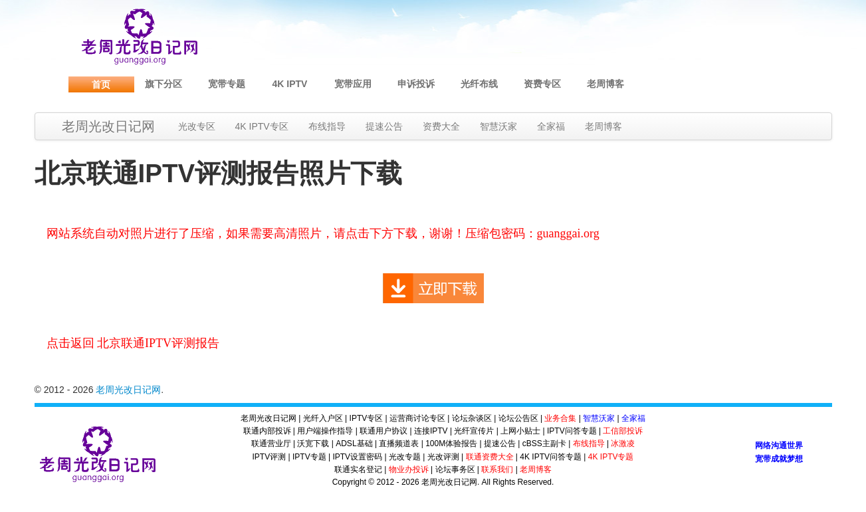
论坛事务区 (455, 469)
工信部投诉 (623, 431)
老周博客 (605, 83)
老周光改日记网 (108, 126)
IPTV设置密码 (357, 456)
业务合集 (560, 418)
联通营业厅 (271, 443)
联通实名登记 (358, 469)
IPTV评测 (269, 456)
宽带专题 (226, 83)
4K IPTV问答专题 (551, 456)
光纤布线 (479, 83)
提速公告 (384, 126)
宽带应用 (353, 83)
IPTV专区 (366, 418)
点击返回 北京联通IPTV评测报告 (133, 343)
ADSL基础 (354, 443)
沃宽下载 (313, 443)
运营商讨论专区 (417, 418)
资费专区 (542, 83)
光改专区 (196, 126)
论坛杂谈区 (472, 418)
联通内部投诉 (267, 431)
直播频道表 (399, 443)
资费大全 (441, 126)
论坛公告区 (518, 418)
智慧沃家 (498, 126)
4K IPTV (290, 83)
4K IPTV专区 (261, 126)
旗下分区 (163, 83)
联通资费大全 (490, 456)
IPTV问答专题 (572, 431)
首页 (101, 84)
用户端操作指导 (325, 431)
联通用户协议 (383, 431)
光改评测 (443, 456)
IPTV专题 (309, 456)
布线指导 (327, 126)
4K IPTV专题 (611, 456)
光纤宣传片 (474, 431)
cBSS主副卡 (544, 443)
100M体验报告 (451, 443)
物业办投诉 (409, 469)
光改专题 (405, 456)
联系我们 (497, 469)
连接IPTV (431, 431)
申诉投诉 (416, 83)
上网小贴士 (520, 431)
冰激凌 (623, 443)
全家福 (551, 126)
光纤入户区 (323, 418)
